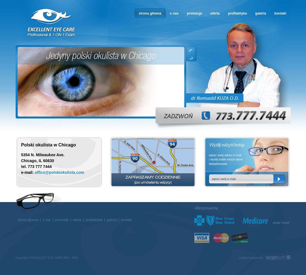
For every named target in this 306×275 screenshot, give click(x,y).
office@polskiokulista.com (59, 172)
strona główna (150, 13)
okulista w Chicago (52, 23)
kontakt (280, 13)
